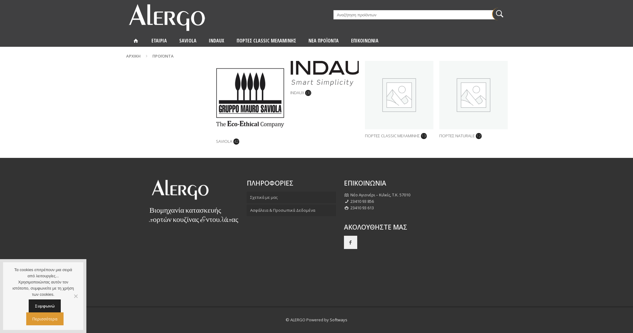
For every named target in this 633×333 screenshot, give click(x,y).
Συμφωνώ (45, 306)
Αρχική (133, 56)
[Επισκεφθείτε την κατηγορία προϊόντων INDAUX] (324, 80)
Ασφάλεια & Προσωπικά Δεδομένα (282, 210)
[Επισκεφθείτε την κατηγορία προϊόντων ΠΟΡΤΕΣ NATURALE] (473, 101)
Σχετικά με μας (264, 197)
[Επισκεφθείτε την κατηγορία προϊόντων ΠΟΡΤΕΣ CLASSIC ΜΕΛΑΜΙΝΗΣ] (399, 101)
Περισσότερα (44, 319)
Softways (338, 320)
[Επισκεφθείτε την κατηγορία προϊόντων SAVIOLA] (250, 104)
